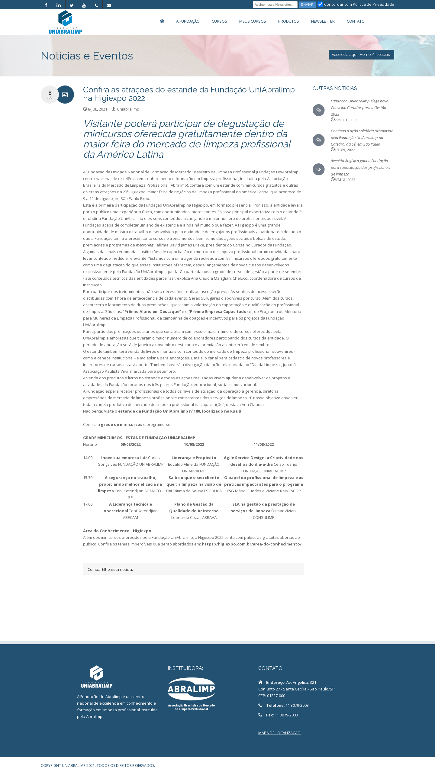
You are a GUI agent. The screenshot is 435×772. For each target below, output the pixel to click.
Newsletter (323, 21)
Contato (356, 21)
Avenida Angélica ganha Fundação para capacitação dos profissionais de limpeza (360, 167)
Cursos (219, 21)
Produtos (288, 21)
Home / (367, 54)
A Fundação (188, 21)
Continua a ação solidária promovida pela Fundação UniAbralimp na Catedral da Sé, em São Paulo (362, 137)
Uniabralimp (128, 109)
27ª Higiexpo (134, 192)
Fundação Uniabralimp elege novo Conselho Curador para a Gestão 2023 (359, 107)
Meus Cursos (252, 21)
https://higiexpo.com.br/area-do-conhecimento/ (251, 544)
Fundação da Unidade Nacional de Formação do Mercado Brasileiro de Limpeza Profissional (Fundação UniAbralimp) (192, 172)
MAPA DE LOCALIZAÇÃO (279, 732)
